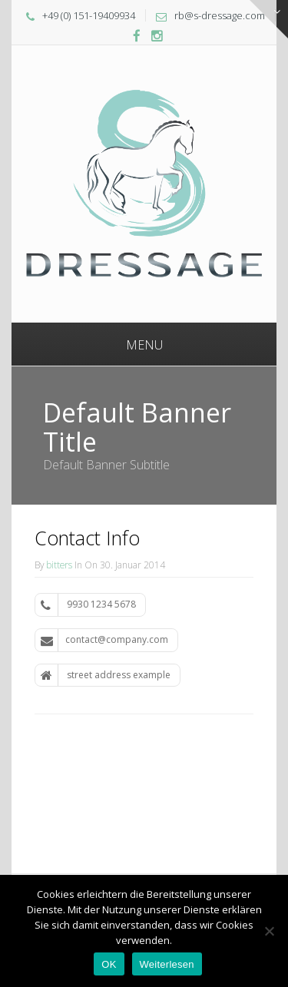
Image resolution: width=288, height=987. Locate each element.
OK (108, 964)
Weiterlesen (167, 964)
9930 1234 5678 (88, 604)
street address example (105, 675)
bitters (59, 564)
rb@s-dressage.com (219, 15)
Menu (144, 344)
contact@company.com (104, 640)
